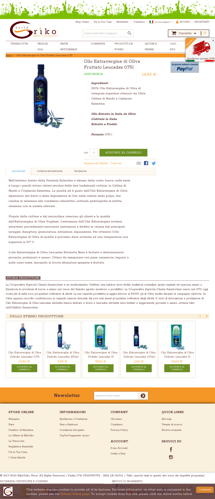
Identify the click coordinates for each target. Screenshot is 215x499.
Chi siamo (116, 419)
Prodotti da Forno (124, 46)
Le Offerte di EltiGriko (21, 435)
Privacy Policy (119, 430)
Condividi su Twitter (154, 163)
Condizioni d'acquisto (72, 430)
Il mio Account (119, 448)
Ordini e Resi (118, 453)
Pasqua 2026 (42, 46)
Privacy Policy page (75, 494)
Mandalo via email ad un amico (138, 163)
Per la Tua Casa (18, 452)
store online (21, 412)
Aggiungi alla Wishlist (96, 163)
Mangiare (14, 419)
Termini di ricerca (172, 424)
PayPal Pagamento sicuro (74, 435)
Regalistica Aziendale (21, 446)
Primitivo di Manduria (21, 430)
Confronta (116, 163)
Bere (11, 424)
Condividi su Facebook (146, 163)
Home (9, 55)
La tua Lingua (163, 22)
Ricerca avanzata (172, 430)
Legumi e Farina (151, 46)
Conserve (98, 43)
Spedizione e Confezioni (73, 419)
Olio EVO (173, 46)
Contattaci (117, 424)
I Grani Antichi (17, 457)
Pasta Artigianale (68, 46)
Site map (167, 419)
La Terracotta (16, 441)
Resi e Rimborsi (69, 424)
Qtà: (86, 152)
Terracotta (19, 43)
